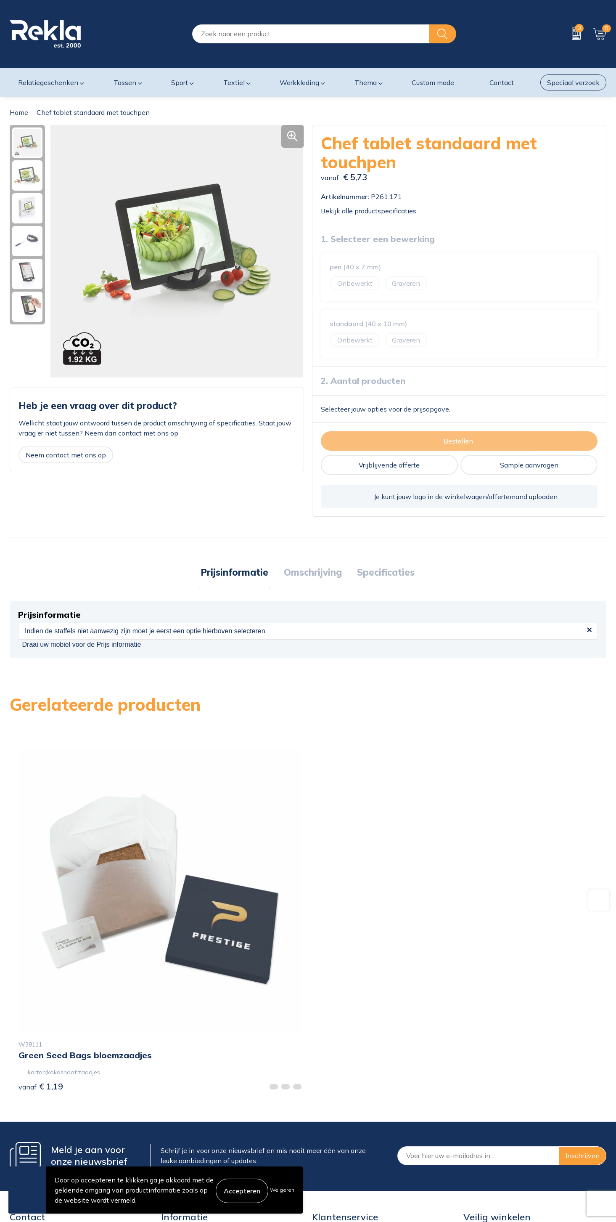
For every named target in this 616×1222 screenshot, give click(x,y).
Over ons (175, 1095)
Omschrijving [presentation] (313, 573)
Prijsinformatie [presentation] (237, 573)
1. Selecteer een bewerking (378, 239)
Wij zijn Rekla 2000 (191, 1122)
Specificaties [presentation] (383, 573)
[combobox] (310, 33)
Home (19, 112)
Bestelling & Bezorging (347, 1109)
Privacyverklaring (490, 1109)
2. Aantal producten (363, 380)
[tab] (237, 574)
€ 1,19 (41, 948)
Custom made (433, 82)
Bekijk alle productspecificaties (371, 211)
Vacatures (176, 1109)
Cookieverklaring (489, 1095)
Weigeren (282, 1190)
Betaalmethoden (338, 1122)
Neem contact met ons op (66, 455)
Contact (324, 1095)
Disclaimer (479, 1122)
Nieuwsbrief (179, 1136)
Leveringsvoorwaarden (498, 1136)
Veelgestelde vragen (192, 1149)
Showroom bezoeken (194, 1162)
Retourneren (331, 1136)
